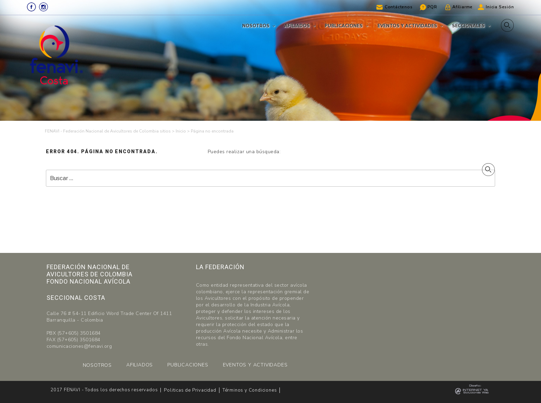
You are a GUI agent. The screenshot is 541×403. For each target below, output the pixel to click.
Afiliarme (462, 7)
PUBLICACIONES (187, 365)
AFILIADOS (139, 365)
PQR (432, 7)
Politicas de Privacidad (190, 390)
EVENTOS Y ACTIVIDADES (255, 365)
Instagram (43, 6)
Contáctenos (399, 7)
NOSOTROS (97, 365)
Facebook (31, 6)
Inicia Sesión (500, 7)
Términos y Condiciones (250, 390)
